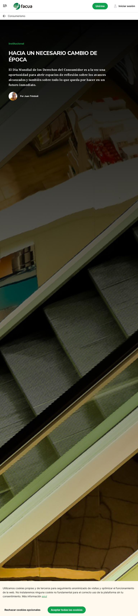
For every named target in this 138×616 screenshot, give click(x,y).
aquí (44, 596)
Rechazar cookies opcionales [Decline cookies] (22, 609)
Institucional (16, 43)
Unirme (100, 6)
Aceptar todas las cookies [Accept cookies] (66, 609)
